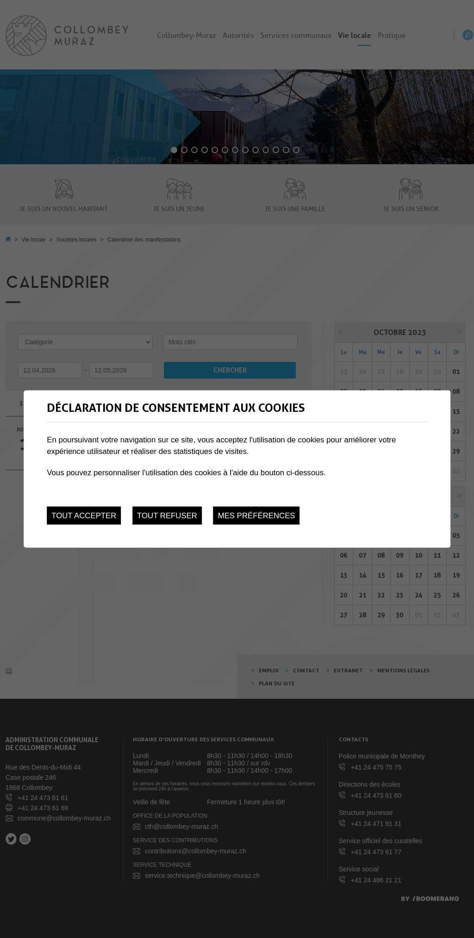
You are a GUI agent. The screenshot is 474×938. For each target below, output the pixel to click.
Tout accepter (83, 515)
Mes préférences (256, 515)
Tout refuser (167, 515)
